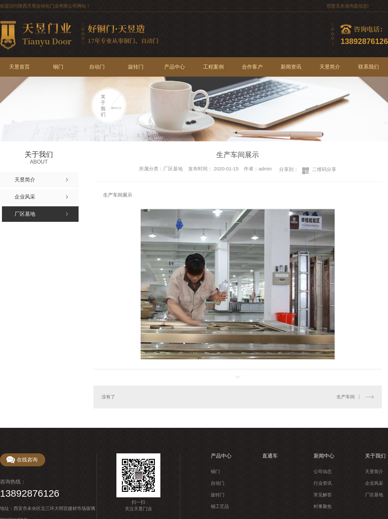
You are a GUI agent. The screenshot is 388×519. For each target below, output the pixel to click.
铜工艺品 (220, 506)
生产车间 (346, 396)
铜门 (58, 67)
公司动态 (323, 471)
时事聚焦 (323, 506)
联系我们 (368, 67)
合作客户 (252, 67)
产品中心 (174, 67)
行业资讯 (323, 482)
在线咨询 (27, 459)
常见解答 (323, 494)
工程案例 (213, 67)
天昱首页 (19, 67)
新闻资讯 (291, 67)
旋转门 (136, 67)
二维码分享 (324, 169)
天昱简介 (329, 67)
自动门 (97, 67)
